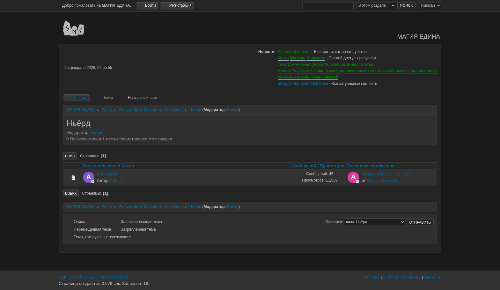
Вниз (70, 156)
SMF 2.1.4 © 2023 (76, 277)
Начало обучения (294, 51)
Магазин (297, 58)
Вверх (71, 193)
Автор (127, 165)
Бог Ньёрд (107, 174)
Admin (116, 180)
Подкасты (315, 58)
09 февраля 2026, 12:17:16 (385, 174)
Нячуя (233, 110)
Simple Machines (112, 277)
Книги (283, 58)
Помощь (371, 277)
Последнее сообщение (373, 165)
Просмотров (333, 165)
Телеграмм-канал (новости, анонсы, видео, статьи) (326, 64)
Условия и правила (402, 277)
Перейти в (333, 222)
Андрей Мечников (382, 180)
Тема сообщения (100, 165)
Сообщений (303, 165)
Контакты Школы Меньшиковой (308, 77)
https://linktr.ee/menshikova (303, 83)
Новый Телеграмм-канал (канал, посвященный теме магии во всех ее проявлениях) (357, 71)
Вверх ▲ (432, 277)
